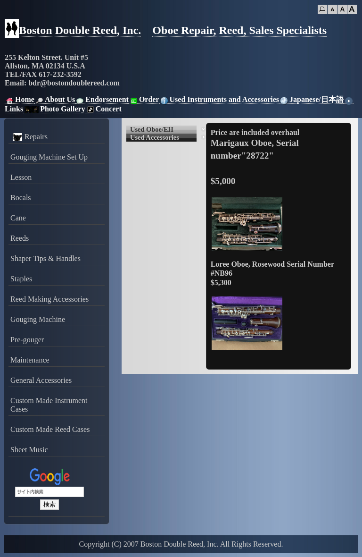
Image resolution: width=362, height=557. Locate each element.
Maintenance (29, 360)
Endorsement (102, 99)
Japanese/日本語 (311, 99)
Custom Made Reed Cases (50, 429)
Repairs (29, 137)
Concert (103, 109)
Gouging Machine (37, 319)
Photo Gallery (54, 109)
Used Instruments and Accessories (219, 99)
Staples (21, 279)
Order (144, 99)
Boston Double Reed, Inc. (80, 30)
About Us (54, 99)
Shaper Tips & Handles (45, 258)
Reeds (19, 238)
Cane (18, 218)
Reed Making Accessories (49, 299)
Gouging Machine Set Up (49, 157)
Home (19, 99)
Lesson (21, 177)
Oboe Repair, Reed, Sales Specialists (239, 30)
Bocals (20, 198)
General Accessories (41, 380)
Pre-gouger (27, 340)
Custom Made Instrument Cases (49, 405)
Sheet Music (29, 450)
